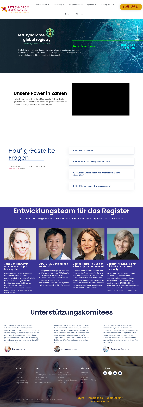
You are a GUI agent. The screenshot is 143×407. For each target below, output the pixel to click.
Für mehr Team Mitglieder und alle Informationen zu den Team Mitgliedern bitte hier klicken (71, 218)
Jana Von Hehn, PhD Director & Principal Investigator (16, 266)
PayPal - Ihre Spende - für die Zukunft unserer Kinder (100, 400)
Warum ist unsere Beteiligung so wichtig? (92, 161)
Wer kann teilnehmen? (83, 151)
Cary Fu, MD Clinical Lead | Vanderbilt (54, 265)
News (68, 14)
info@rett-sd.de (14, 169)
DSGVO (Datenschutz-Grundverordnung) (92, 186)
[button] (130, 14)
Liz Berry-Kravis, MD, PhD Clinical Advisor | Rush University (121, 266)
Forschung (59, 4)
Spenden (91, 4)
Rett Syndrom (42, 4)
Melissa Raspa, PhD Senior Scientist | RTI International (88, 265)
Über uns (80, 14)
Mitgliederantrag (76, 4)
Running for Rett (107, 4)
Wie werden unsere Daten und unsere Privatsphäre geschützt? (96, 174)
